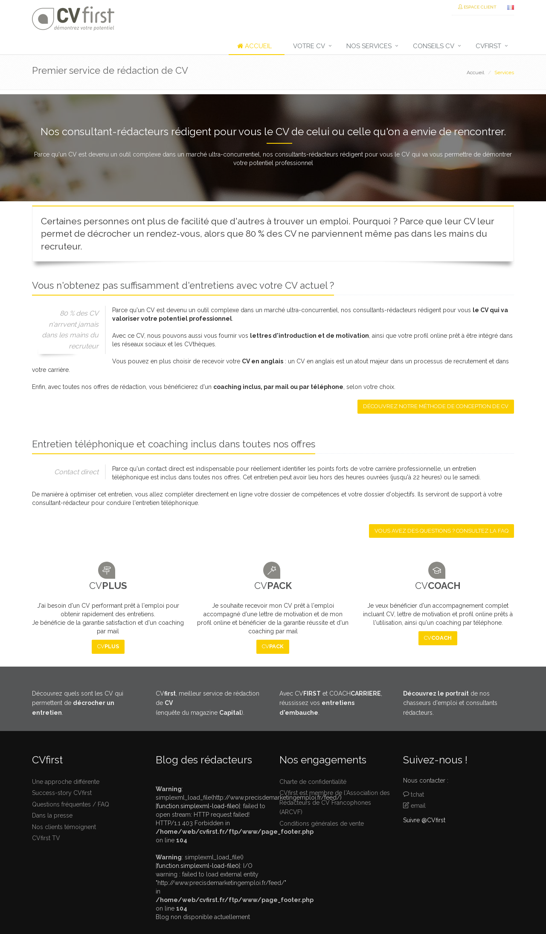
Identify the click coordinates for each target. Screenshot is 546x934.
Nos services (369, 46)
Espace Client (477, 7)
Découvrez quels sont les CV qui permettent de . (77, 703)
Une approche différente (65, 781)
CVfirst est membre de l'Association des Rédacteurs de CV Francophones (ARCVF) (334, 802)
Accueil (254, 46)
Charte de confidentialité (312, 781)
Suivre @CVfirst (424, 820)
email (418, 805)
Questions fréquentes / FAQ (70, 804)
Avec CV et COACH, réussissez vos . (330, 703)
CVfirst (488, 46)
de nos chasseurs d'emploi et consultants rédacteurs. (450, 703)
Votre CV (309, 46)
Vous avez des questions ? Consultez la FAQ (441, 531)
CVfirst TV (46, 838)
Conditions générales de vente (321, 823)
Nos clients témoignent (64, 827)
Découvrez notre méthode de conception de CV (435, 406)
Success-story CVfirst (62, 792)
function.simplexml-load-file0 (198, 806)
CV (108, 646)
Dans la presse (52, 815)
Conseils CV (433, 46)
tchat (417, 794)
